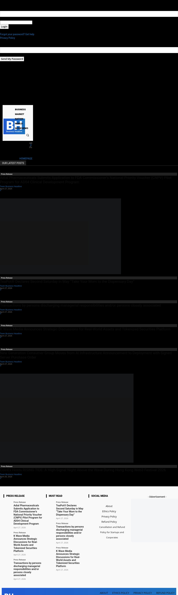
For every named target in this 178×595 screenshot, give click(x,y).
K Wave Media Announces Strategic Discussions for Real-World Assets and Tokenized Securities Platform (85, 329)
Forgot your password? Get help (17, 34)
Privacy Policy (7, 38)
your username (8, 18)
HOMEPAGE (25, 158)
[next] (30, 145)
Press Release (7, 174)
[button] (27, 135)
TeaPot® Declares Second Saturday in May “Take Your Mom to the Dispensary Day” (67, 281)
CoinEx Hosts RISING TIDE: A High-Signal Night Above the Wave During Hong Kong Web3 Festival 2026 (83, 470)
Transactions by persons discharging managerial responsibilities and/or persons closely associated (80, 305)
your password (40, 22)
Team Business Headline (11, 186)
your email (5, 54)
